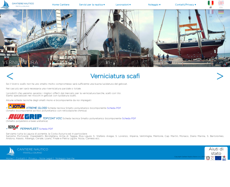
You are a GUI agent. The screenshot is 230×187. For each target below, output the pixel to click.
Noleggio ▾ (154, 4)
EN (221, 4)
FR (210, 13)
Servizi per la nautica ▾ (92, 4)
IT (210, 4)
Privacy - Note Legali (40, 158)
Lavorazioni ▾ (123, 4)
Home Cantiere (60, 4)
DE (221, 13)
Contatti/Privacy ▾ (185, 4)
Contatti (20, 158)
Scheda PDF (114, 108)
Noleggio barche (64, 158)
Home (9, 158)
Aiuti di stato (216, 154)
